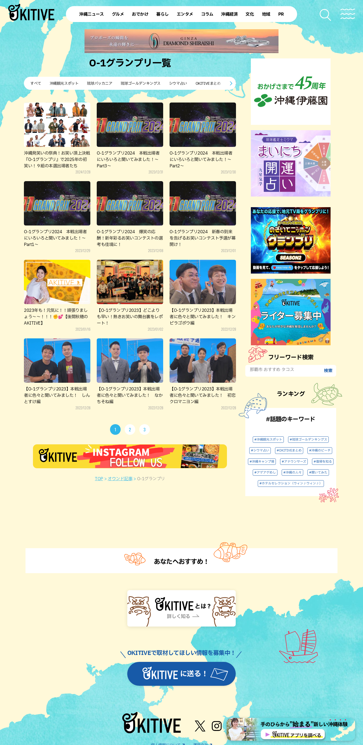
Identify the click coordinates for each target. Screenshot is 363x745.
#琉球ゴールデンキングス (308, 439)
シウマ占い (178, 83)
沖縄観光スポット (64, 83)
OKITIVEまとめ (208, 83)
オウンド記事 (120, 479)
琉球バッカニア (99, 83)
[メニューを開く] (347, 14)
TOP (99, 479)
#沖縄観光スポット (268, 439)
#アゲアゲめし (265, 472)
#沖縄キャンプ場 (262, 461)
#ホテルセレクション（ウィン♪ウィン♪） (290, 483)
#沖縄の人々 (292, 472)
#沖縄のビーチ (320, 450)
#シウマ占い (260, 450)
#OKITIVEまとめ (289, 450)
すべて (35, 83)
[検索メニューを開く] (326, 15)
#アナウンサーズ (294, 461)
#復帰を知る (323, 461)
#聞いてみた (318, 472)
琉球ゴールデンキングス (140, 83)
